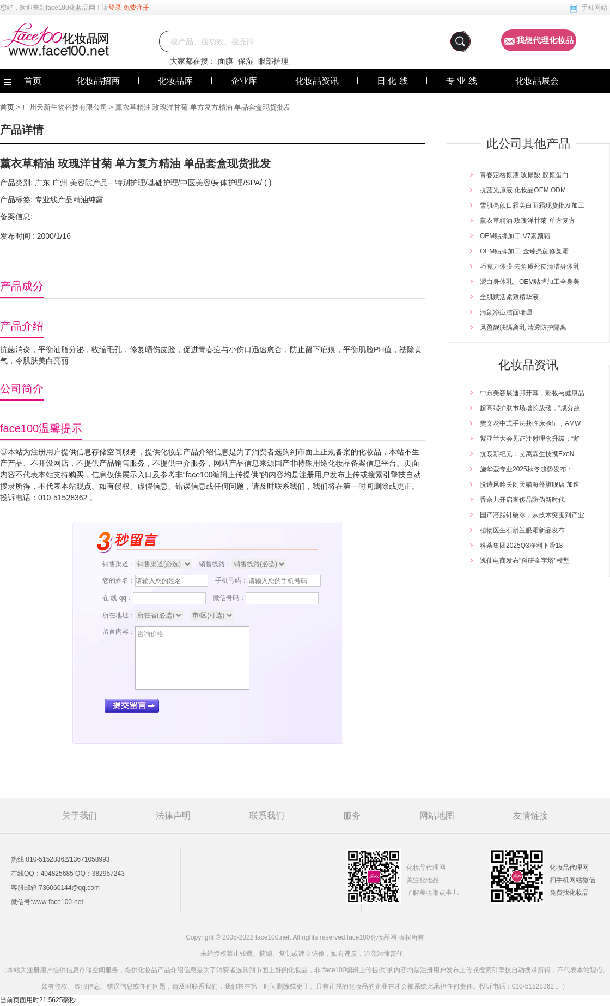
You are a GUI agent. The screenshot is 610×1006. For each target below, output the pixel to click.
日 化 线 (392, 81)
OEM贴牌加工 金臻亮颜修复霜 (524, 251)
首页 (7, 107)
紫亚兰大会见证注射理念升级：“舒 (530, 439)
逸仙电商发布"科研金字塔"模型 (525, 561)
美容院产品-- (90, 182)
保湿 (245, 61)
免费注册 (136, 7)
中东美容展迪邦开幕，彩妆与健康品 (532, 393)
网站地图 (436, 815)
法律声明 (173, 815)
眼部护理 (273, 61)
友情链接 (530, 815)
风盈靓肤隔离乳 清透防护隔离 (523, 327)
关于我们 (79, 815)
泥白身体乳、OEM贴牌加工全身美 (530, 282)
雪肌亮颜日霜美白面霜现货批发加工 (532, 205)
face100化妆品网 (70, 7)
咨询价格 (192, 658)
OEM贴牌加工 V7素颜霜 (515, 236)
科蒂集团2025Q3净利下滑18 (521, 545)
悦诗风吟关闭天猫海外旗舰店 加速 (530, 484)
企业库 (244, 81)
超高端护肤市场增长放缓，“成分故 (530, 408)
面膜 (225, 61)
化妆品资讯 (317, 81)
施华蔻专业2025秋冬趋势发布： (526, 469)
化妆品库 (175, 81)
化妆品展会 (537, 81)
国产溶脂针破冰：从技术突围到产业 (532, 515)
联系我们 (266, 815)
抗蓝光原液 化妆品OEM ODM (523, 190)
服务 (352, 815)
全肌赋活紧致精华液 (509, 297)
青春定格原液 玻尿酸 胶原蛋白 (524, 175)
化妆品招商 (98, 81)
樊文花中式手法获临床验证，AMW (530, 423)
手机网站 (594, 7)
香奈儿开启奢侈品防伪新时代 (522, 500)
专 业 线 (461, 81)
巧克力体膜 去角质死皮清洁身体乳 (530, 266)
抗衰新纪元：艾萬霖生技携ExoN (527, 454)
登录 (114, 7)
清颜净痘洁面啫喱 (506, 312)
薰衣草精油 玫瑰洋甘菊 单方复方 (527, 221)
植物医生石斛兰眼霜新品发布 (522, 530)
